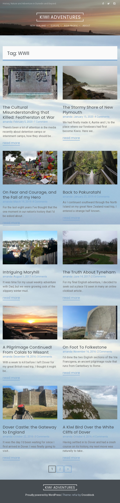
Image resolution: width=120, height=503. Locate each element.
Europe (55, 25)
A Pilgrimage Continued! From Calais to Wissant (27, 349)
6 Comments (102, 196)
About (86, 25)
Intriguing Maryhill (21, 272)
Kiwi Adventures (60, 17)
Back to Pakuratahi (82, 192)
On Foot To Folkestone (85, 347)
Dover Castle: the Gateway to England (29, 429)
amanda (7, 121)
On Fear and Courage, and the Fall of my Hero (29, 194)
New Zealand (38, 25)
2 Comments (98, 276)
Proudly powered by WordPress (43, 494)
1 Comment (41, 121)
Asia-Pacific (71, 25)
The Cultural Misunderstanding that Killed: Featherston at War (29, 112)
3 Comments (44, 356)
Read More (11, 143)
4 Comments (102, 116)
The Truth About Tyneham (89, 272)
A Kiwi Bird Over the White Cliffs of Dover (88, 429)
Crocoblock (87, 494)
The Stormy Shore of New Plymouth (88, 110)
